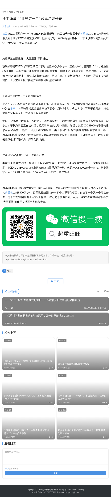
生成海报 (10, 291)
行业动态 (43, 26)
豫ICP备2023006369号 (74, 489)
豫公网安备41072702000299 (44, 492)
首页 (4, 12)
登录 (7, 468)
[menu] (106, 4)
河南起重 (6, 26)
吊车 (13, 108)
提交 (56, 473)
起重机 (84, 33)
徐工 (5, 33)
